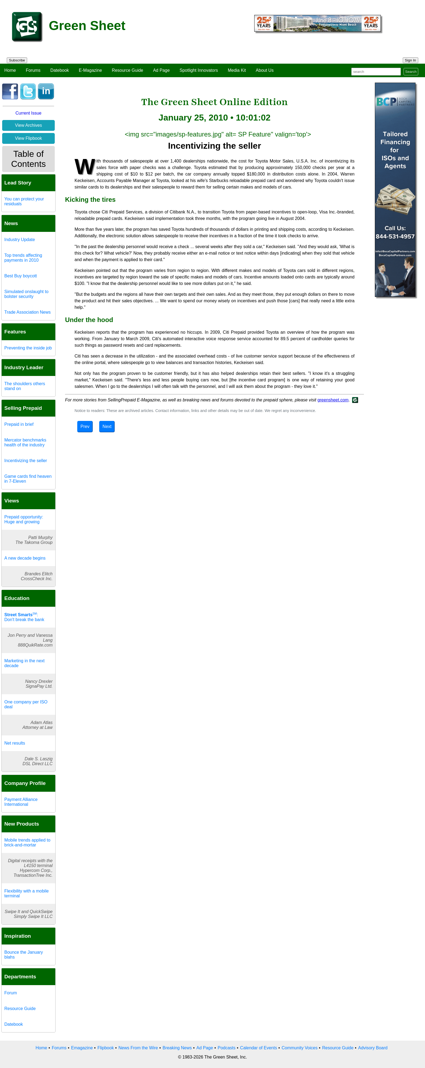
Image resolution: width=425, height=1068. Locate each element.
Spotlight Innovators (199, 70)
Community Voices (300, 1048)
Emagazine (82, 1048)
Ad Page (161, 70)
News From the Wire (138, 1048)
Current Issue (28, 113)
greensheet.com (333, 400)
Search (411, 72)
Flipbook (105, 1048)
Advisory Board (373, 1048)
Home (10, 70)
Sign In (410, 60)
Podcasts (227, 1048)
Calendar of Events (258, 1048)
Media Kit (237, 70)
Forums (33, 70)
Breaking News (177, 1048)
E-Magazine (90, 70)
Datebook (59, 70)
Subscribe (17, 60)
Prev (85, 426)
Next (106, 426)
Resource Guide (127, 70)
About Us (265, 70)
